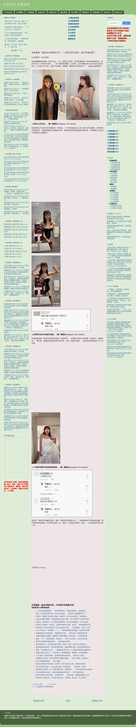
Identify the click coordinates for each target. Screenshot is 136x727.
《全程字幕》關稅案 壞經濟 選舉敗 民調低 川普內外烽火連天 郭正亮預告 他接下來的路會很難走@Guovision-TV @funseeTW (119, 263)
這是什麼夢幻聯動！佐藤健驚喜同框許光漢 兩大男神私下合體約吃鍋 (62, 619)
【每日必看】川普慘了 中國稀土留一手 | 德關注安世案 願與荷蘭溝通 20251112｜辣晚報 (119, 255)
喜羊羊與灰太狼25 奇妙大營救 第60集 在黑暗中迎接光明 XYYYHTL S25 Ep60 (16, 163)
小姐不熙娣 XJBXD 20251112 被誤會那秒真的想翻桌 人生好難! (16, 266)
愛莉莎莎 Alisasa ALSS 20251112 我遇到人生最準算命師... (15, 122)
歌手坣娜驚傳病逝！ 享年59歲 (48, 661)
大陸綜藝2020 (113, 146)
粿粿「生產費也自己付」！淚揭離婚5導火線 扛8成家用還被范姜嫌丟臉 (63, 650)
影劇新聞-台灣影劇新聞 (45, 687)
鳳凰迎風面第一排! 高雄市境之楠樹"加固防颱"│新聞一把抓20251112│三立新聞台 (118, 342)
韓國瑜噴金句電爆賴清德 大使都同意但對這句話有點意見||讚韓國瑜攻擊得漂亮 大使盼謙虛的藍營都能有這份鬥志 (119, 277)
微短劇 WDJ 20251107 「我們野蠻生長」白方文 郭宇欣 (16, 90)
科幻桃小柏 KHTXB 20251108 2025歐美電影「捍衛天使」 (16, 203)
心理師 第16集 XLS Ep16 (12, 257)
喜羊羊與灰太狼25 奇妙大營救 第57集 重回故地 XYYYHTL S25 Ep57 (16, 180)
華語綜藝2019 (113, 149)
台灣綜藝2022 (113, 131)
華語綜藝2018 (113, 152)
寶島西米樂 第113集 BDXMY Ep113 (16, 69)
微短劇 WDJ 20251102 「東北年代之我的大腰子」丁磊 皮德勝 (16, 99)
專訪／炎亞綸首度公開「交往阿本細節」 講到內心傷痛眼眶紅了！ (61, 613)
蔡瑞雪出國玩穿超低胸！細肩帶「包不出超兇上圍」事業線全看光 (60, 664)
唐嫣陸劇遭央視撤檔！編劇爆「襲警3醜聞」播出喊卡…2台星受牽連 (61, 636)
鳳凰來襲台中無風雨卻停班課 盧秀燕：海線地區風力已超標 (119, 306)
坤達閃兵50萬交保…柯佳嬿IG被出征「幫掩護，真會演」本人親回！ (61, 678)
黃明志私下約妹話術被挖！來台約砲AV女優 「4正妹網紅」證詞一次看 (63, 627)
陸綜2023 (52, 12)
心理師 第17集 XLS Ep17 (12, 254)
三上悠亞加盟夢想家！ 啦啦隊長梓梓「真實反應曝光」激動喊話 (60, 611)
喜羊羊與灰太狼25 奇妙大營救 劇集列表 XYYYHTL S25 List (16, 158)
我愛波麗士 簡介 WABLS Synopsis (16, 227)
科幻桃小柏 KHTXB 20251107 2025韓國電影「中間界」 (16, 208)
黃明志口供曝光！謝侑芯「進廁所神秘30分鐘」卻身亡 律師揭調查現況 (63, 625)
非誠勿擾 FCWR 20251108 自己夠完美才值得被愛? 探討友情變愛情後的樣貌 (16, 305)
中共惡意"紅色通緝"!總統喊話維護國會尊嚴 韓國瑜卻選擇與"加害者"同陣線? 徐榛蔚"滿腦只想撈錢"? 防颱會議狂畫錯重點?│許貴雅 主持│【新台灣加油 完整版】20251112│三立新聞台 (119, 326)
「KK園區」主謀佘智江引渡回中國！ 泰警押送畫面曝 (118, 290)
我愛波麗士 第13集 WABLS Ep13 (15, 237)
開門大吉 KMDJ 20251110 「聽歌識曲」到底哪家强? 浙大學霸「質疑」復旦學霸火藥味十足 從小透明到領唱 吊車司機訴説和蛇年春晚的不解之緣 (16, 403)
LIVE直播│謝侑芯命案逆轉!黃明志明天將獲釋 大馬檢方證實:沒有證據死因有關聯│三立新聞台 (119, 336)
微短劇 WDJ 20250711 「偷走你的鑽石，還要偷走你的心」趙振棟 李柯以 (16, 84)
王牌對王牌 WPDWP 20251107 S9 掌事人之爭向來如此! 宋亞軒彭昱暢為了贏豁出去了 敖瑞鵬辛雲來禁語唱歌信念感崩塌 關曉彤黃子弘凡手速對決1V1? (16, 314)
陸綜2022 (118, 12)
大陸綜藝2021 (113, 140)
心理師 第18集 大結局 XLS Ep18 (15, 251)
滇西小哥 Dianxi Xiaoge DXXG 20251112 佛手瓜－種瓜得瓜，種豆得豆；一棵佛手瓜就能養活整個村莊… (16, 129)
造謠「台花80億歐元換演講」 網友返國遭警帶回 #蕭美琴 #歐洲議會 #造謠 (119, 232)
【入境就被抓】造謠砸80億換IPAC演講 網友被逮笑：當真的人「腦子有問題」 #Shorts (119, 300)
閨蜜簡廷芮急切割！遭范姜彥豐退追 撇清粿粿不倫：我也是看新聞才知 (63, 647)
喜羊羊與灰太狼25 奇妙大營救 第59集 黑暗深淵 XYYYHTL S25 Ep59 (16, 169)
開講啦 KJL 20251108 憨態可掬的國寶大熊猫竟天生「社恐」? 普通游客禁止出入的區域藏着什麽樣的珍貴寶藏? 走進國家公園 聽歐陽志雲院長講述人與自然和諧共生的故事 (16, 392)
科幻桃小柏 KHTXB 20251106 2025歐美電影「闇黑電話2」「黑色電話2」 (16, 213)
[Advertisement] (50, 30)
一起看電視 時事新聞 (15, 4)
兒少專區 (74, 12)
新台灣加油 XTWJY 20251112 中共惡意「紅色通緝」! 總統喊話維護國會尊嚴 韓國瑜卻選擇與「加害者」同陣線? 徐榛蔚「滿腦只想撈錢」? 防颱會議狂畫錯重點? (16, 280)
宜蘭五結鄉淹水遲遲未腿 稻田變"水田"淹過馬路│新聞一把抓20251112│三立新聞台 (119, 355)
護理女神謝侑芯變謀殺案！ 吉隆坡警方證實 (53, 641)
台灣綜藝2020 (113, 143)
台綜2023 (41, 12)
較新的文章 (38, 701)
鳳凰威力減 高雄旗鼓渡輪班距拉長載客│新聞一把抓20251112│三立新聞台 (119, 348)
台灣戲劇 (19, 12)
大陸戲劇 (30, 12)
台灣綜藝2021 (113, 137)
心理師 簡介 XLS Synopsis (13, 248)
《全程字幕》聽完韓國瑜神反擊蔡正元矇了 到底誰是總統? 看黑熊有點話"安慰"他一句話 (119, 270)
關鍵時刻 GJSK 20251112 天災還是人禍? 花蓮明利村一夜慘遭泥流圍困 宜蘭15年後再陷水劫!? (16, 272)
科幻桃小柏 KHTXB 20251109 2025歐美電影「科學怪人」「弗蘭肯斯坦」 (16, 198)
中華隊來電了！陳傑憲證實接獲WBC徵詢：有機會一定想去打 (118, 295)
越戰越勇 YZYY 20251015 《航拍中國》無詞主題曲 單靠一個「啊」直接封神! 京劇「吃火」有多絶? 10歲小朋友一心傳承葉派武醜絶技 (16, 337)
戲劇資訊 (85, 12)
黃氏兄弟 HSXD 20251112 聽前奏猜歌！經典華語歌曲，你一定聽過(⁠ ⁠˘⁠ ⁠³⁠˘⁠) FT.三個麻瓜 (16, 146)
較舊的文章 (97, 701)
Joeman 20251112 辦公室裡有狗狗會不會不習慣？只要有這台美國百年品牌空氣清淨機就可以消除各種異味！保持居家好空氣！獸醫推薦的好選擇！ (16, 138)
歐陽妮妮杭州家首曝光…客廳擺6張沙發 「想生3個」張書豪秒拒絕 (61, 633)
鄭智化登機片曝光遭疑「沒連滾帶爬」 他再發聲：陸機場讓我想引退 (62, 675)
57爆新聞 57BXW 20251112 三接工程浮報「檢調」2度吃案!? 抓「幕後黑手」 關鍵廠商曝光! (16, 293)
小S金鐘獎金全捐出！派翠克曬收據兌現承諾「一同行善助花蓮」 (60, 672)
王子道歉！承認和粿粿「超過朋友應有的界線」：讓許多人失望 (60, 655)
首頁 (68, 701)
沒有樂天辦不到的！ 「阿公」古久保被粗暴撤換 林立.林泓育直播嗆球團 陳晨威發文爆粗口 (119, 311)
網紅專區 (63, 12)
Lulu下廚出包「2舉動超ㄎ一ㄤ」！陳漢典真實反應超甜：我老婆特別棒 (63, 630)
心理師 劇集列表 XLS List (13, 246)
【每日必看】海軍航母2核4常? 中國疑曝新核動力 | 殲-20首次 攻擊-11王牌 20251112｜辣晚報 (119, 249)
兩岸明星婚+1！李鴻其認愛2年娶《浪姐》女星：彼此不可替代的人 (61, 644)
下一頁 (19, 50)
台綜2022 (107, 12)
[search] (114, 23)
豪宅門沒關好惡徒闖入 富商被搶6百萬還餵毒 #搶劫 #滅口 (119, 217)
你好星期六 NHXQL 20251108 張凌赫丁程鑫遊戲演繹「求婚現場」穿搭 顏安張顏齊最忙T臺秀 (16, 411)
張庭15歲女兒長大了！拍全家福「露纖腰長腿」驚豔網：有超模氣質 (61, 653)
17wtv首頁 (8, 12)
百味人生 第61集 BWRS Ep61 (14, 66)
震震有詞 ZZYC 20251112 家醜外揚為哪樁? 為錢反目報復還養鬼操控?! (16, 287)
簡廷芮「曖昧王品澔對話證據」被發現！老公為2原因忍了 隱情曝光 (61, 616)
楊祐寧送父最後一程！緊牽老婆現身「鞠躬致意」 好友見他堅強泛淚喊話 (64, 669)
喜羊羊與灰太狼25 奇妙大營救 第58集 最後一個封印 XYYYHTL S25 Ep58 (16, 174)
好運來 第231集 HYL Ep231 (13, 63)
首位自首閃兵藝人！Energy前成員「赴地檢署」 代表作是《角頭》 (61, 667)
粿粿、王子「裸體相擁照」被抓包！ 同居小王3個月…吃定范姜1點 (61, 639)
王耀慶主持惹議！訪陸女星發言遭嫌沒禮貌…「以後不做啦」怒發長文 (62, 658)
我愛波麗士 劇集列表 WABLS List (15, 224)
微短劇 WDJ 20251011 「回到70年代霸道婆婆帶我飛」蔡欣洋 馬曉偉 (16, 103)
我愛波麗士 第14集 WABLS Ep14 (15, 234)
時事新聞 (96, 12)
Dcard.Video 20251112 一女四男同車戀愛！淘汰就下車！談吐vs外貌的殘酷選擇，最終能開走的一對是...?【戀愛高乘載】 (16, 116)
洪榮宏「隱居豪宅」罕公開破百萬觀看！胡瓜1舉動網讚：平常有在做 (62, 622)
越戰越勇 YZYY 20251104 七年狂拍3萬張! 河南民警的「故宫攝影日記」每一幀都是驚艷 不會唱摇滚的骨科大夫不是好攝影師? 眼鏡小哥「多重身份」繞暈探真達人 (16, 324)
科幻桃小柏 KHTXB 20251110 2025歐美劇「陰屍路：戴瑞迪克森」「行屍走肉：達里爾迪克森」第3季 (16, 191)
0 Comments (52, 684)
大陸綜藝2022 (113, 134)
